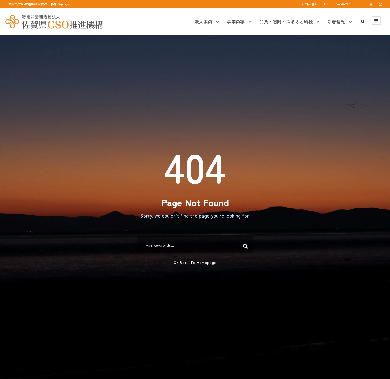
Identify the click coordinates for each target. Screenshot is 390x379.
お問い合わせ (311, 4)
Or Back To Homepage (195, 262)
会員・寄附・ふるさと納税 (286, 21)
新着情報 (336, 21)
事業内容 (236, 21)
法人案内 (203, 21)
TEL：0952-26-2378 (337, 4)
